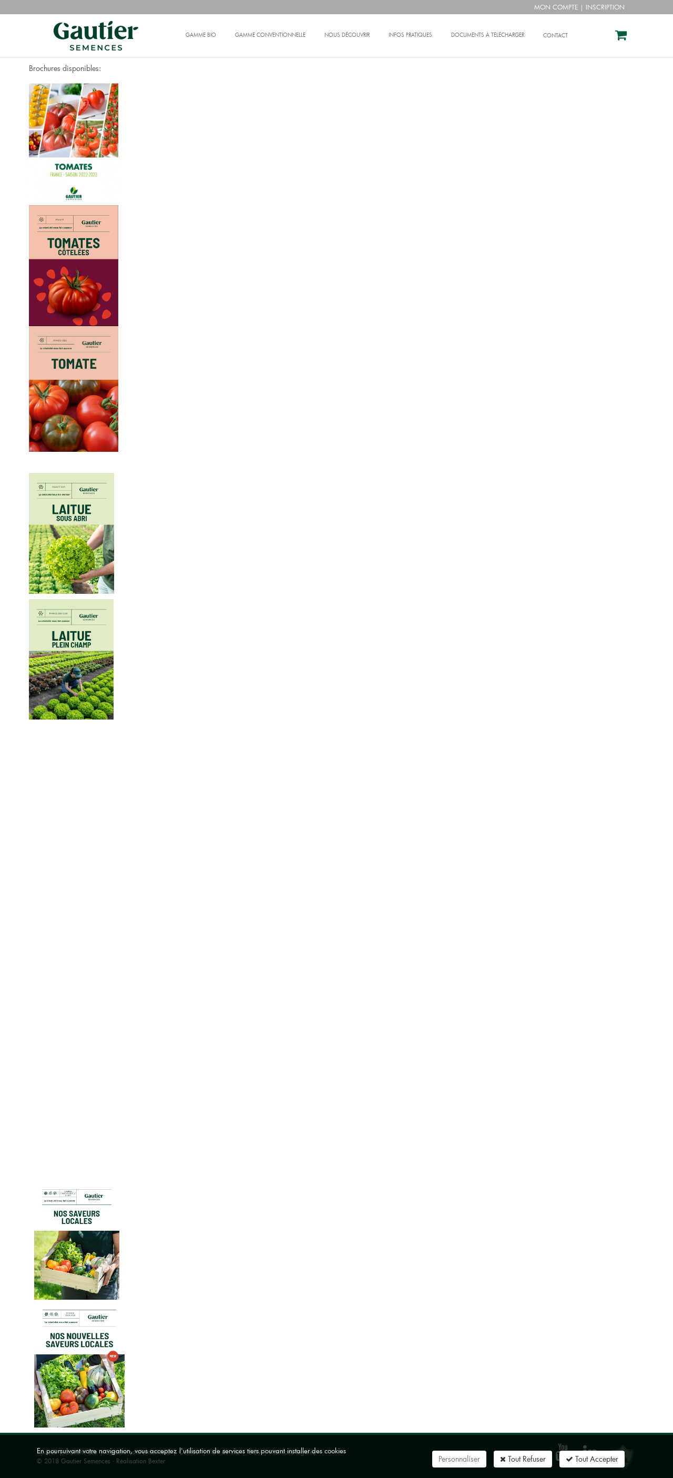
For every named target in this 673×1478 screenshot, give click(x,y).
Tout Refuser (523, 1459)
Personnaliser (459, 1459)
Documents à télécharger (487, 35)
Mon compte (556, 7)
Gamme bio (201, 35)
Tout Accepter (592, 1459)
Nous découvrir (347, 35)
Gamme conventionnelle (270, 35)
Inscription (605, 7)
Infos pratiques (410, 35)
